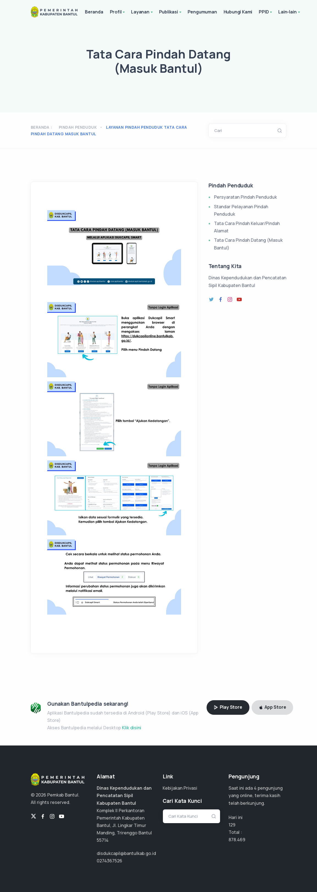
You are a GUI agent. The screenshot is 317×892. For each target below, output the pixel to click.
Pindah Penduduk (78, 127)
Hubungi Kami (238, 12)
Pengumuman (202, 12)
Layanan (142, 12)
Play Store (228, 707)
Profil (118, 12)
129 (232, 825)
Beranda (94, 12)
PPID (266, 12)
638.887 (237, 840)
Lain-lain (289, 12)
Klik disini (131, 728)
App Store (272, 707)
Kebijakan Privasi (180, 788)
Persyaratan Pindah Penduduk (245, 197)
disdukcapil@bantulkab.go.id (126, 853)
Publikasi (170, 12)
